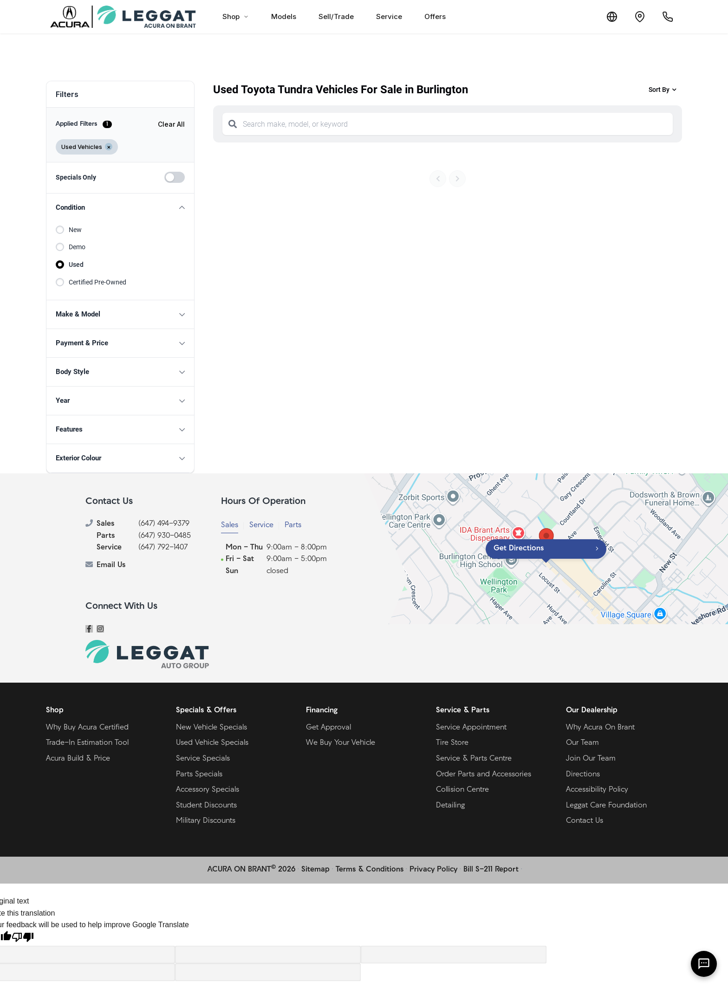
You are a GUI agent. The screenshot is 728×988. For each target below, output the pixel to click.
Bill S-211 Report (491, 869)
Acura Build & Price (78, 758)
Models (283, 16)
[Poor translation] (23, 938)
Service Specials (203, 758)
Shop (235, 16)
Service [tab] (261, 525)
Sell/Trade (336, 16)
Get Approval (328, 727)
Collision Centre (462, 790)
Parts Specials (199, 774)
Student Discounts (206, 805)
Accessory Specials (207, 790)
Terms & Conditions (369, 869)
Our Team (582, 743)
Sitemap (315, 869)
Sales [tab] (229, 525)
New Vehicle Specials (211, 727)
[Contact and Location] (640, 16)
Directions (583, 774)
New (75, 229)
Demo (77, 247)
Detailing (450, 805)
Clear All (171, 124)
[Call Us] (667, 16)
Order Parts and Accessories (483, 774)
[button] (120, 208)
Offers (435, 16)
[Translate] (612, 16)
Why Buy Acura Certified (87, 727)
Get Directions (519, 548)
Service (389, 16)
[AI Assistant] (704, 964)
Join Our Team (591, 758)
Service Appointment (471, 727)
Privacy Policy (433, 869)
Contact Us (584, 821)
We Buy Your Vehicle (340, 743)
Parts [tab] (293, 525)
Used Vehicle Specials (212, 743)
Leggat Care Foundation (606, 805)
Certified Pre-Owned (97, 282)
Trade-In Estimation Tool (87, 743)
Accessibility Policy (597, 790)
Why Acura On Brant (600, 727)
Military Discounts (205, 821)
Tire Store (452, 743)
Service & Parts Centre (474, 758)
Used (76, 264)
